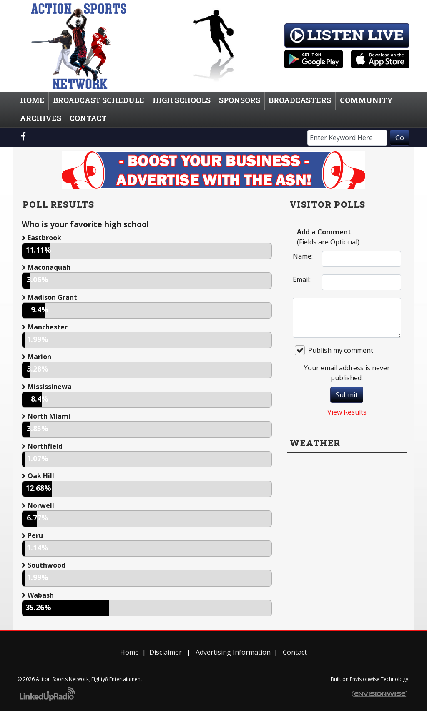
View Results (347, 412)
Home (129, 652)
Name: (303, 256)
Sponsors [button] (239, 100)
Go (399, 137)
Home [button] (32, 100)
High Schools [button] (182, 100)
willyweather (347, 548)
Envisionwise (364, 679)
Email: (302, 279)
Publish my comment (334, 350)
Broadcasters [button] (300, 100)
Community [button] (366, 100)
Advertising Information (232, 652)
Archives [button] (40, 118)
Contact (295, 652)
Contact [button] (88, 118)
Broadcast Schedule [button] (98, 100)
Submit (347, 394)
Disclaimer (165, 652)
